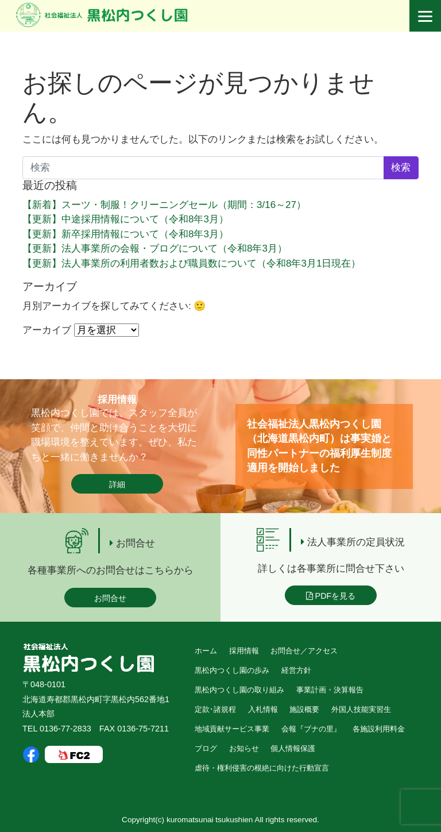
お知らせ (244, 748)
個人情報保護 (292, 748)
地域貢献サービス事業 (232, 729)
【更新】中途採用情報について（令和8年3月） (125, 219)
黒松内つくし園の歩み (232, 670)
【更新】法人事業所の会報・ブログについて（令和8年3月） (154, 248)
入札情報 (263, 709)
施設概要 (304, 709)
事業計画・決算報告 (329, 689)
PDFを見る (331, 595)
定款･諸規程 (215, 709)
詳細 (117, 484)
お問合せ (110, 598)
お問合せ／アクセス (304, 650)
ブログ (206, 748)
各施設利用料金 (379, 729)
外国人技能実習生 (361, 709)
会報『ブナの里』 (311, 729)
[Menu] (425, 16)
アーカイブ (46, 330)
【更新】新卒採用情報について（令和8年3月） (125, 234)
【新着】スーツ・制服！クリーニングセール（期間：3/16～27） (164, 204)
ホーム (206, 650)
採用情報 (244, 650)
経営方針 (296, 670)
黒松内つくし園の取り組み (239, 689)
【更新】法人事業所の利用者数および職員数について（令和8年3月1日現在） (191, 263)
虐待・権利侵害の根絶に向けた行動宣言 (262, 768)
